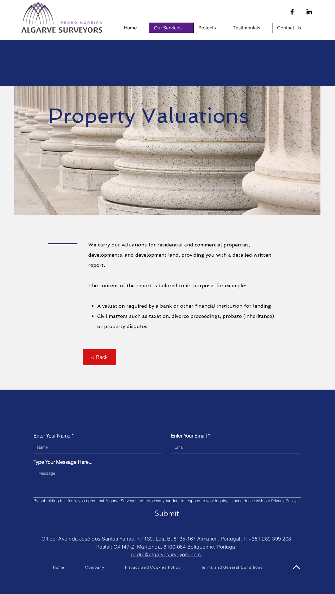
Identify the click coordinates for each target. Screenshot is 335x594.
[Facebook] (292, 11)
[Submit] (167, 513)
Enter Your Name (51, 435)
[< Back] (99, 357)
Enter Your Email (189, 435)
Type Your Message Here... (62, 461)
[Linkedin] (309, 11)
